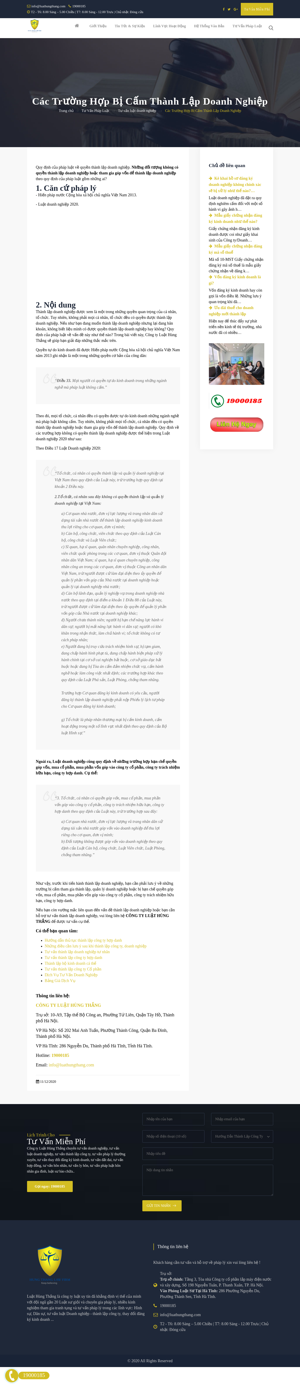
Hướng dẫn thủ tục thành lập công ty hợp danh (83, 960)
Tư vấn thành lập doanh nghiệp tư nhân (77, 972)
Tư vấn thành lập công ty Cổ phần (73, 989)
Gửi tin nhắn (159, 1225)
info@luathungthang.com (48, 6)
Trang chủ (66, 130)
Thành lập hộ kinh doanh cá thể (70, 983)
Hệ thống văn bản (210, 28)
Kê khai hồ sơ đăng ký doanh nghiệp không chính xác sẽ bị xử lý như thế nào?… (235, 204)
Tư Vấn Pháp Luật (95, 130)
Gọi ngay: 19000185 (50, 1206)
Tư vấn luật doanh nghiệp (137, 130)
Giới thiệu (93, 28)
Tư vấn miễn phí (257, 9)
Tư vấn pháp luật (250, 28)
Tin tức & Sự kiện (126, 28)
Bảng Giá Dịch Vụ (60, 1000)
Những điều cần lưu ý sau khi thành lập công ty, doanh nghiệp (96, 966)
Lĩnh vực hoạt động (168, 28)
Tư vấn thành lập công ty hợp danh (73, 977)
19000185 (79, 6)
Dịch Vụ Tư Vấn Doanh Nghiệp (71, 995)
